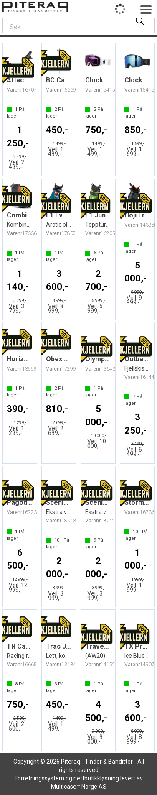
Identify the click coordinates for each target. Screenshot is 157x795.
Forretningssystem (39, 778)
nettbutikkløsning (96, 778)
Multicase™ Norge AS (78, 786)
